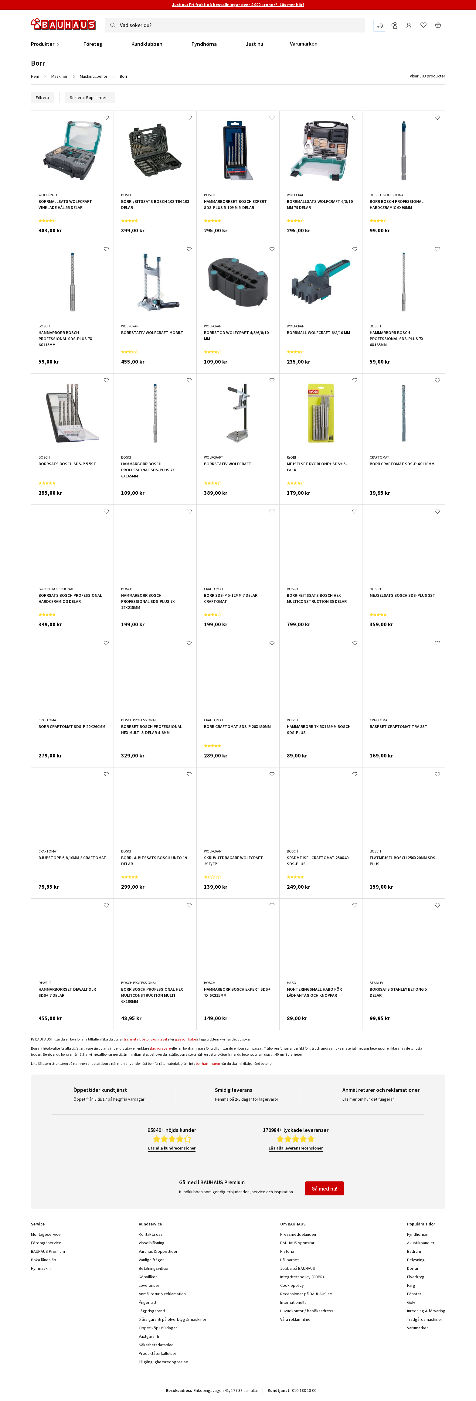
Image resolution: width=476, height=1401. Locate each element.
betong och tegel (154, 1039)
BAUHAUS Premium (48, 1251)
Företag (92, 44)
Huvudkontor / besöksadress (306, 1311)
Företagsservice (46, 1243)
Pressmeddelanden (298, 1234)
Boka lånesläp (43, 1260)
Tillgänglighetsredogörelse (163, 1362)
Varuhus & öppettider (158, 1251)
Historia (287, 1251)
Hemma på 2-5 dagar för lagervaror (246, 1099)
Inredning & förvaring (426, 1311)
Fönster (414, 1294)
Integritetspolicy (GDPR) (302, 1277)
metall (135, 1039)
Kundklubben (146, 44)
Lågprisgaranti (152, 1311)
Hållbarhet (289, 1260)
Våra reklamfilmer (296, 1319)
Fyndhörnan (417, 1234)
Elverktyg (415, 1277)
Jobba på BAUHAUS (297, 1268)
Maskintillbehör (93, 76)
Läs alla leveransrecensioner (296, 1148)
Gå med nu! (324, 1188)
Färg (411, 1285)
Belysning (416, 1260)
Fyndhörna (204, 44)
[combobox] (235, 25)
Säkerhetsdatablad (156, 1345)
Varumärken (304, 43)
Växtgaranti (149, 1336)
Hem (35, 76)
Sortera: (90, 97)
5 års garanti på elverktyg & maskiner (172, 1319)
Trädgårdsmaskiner (424, 1319)
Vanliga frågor (151, 1260)
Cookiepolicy (292, 1285)
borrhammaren (208, 1063)
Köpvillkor (148, 1277)
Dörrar (413, 1268)
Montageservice (46, 1234)
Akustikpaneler (420, 1243)
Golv (411, 1302)
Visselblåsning (152, 1243)
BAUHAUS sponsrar (297, 1243)
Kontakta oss (151, 1234)
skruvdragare (160, 1048)
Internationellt (293, 1302)
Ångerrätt (147, 1302)
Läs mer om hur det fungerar (368, 1099)
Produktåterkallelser (157, 1353)
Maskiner (59, 76)
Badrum (414, 1251)
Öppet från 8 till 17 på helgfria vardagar (108, 1099)
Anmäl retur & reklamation (162, 1294)
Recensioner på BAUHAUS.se (306, 1294)
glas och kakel (186, 1039)
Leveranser (149, 1285)
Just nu (254, 44)
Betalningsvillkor (154, 1268)
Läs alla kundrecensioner (171, 1148)
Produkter (42, 44)
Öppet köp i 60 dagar (158, 1328)
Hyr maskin (41, 1268)
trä (126, 1039)
